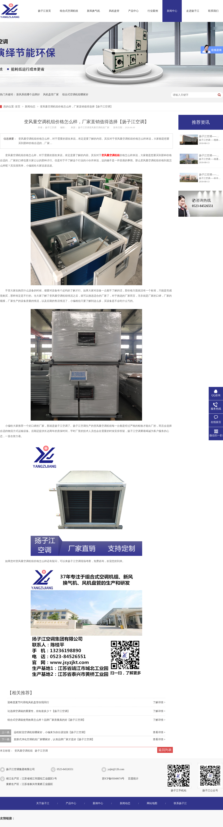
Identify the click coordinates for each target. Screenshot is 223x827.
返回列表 (165, 750)
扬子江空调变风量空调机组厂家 (94, 127)
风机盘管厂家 (51, 94)
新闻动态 (30, 106)
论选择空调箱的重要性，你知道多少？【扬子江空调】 (38, 711)
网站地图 (152, 803)
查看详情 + (159, 732)
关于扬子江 (42, 803)
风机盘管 (114, 10)
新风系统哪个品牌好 (28, 94)
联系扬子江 (180, 803)
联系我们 (213, 10)
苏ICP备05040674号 (113, 778)
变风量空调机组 (23, 750)
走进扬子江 (192, 10)
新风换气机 (93, 10)
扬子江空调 (41, 750)
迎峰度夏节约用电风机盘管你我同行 (28, 702)
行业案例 (153, 10)
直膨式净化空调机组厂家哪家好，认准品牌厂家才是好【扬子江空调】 (54, 739)
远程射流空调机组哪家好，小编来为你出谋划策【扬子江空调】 (50, 732)
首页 (18, 106)
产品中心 (133, 10)
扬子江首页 (44, 10)
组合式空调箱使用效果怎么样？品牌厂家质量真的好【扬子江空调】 (46, 719)
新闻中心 (172, 10)
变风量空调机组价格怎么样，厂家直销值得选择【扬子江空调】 (76, 106)
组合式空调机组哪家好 (75, 94)
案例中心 (98, 803)
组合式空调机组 (69, 10)
